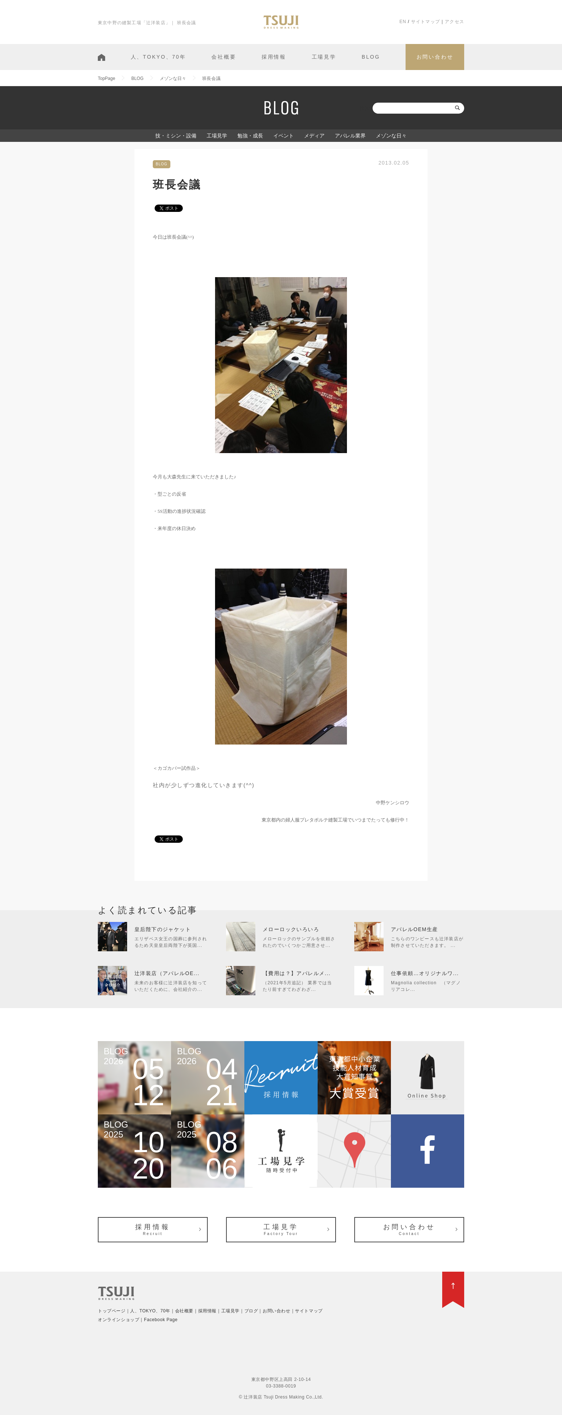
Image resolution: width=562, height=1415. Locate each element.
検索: (365, 108)
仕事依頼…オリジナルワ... (425, 973)
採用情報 (274, 57)
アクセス (454, 21)
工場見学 (324, 57)
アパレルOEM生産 (414, 929)
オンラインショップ (118, 1319)
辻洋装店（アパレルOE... (167, 973)
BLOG (371, 57)
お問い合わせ (435, 57)
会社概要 (223, 57)
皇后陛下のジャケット (162, 929)
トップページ (112, 1310)
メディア (314, 136)
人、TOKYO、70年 (158, 57)
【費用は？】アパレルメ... (296, 973)
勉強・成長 (250, 136)
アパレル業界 (350, 136)
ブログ (251, 1310)
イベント (283, 136)
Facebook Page (161, 1319)
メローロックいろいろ (291, 929)
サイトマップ (425, 21)
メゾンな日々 (391, 136)
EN (402, 21)
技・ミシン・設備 (175, 136)
